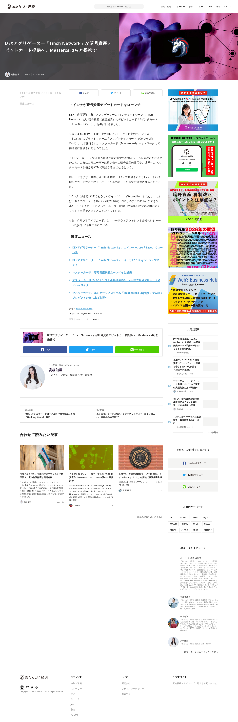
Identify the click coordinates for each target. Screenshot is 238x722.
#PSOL (185, 523)
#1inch (96, 319)
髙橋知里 (55, 370)
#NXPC (173, 530)
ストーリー (180, 6)
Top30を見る (212, 432)
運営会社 (126, 683)
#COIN (196, 523)
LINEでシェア (194, 486)
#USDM (173, 523)
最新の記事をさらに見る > (150, 517)
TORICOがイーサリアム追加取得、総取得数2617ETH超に (187, 420)
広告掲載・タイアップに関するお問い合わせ (195, 683)
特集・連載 (166, 6)
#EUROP (208, 530)
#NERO (194, 517)
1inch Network (84, 308)
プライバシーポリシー (133, 688)
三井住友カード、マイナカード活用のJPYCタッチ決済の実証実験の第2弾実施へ (186, 384)
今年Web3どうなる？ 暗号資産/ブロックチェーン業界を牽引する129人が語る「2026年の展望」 (186, 365)
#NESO (207, 523)
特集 (187, 352)
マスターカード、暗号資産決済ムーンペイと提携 (102, 272)
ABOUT (227, 6)
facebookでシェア (197, 462)
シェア (86, 93)
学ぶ (191, 6)
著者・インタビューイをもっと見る (201, 651)
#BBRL (196, 530)
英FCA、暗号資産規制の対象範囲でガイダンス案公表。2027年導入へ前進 (186, 402)
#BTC (172, 517)
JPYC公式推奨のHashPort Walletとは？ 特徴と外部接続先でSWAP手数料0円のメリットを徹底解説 (186, 344)
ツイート (118, 93)
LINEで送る (150, 93)
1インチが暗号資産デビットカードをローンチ (42, 94)
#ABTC (183, 517)
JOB (210, 6)
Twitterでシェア (195, 474)
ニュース (201, 6)
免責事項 (126, 693)
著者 (218, 6)
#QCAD (206, 517)
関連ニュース (27, 103)
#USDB (184, 530)
